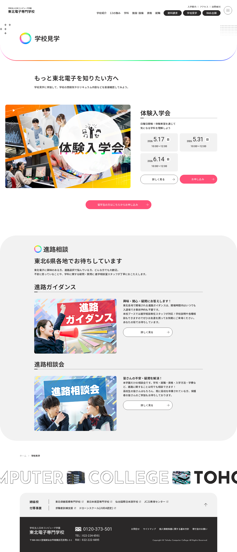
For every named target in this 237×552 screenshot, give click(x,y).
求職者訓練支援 (65, 508)
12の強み (115, 13)
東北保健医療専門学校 (69, 502)
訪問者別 (216, 6)
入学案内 (192, 6)
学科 (126, 13)
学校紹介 (102, 13)
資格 (149, 13)
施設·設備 (138, 13)
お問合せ (135, 528)
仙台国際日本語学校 (128, 502)
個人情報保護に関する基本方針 (174, 528)
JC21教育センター (156, 502)
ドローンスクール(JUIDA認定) (97, 508)
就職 (157, 13)
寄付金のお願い (199, 528)
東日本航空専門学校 (99, 502)
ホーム (23, 455)
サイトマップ (149, 528)
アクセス (204, 6)
